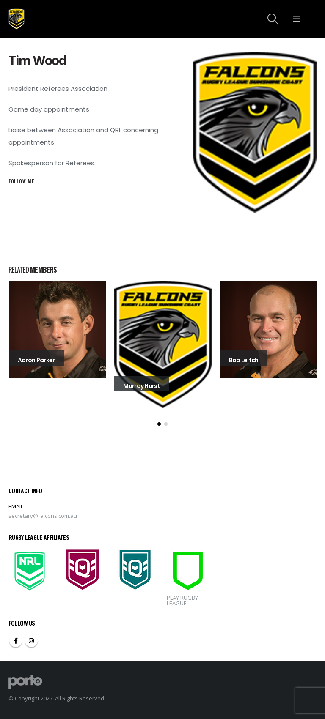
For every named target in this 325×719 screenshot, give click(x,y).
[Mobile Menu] (296, 19)
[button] (159, 424)
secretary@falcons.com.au (42, 515)
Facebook (15, 640)
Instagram (31, 640)
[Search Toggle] (273, 19)
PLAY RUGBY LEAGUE (182, 600)
